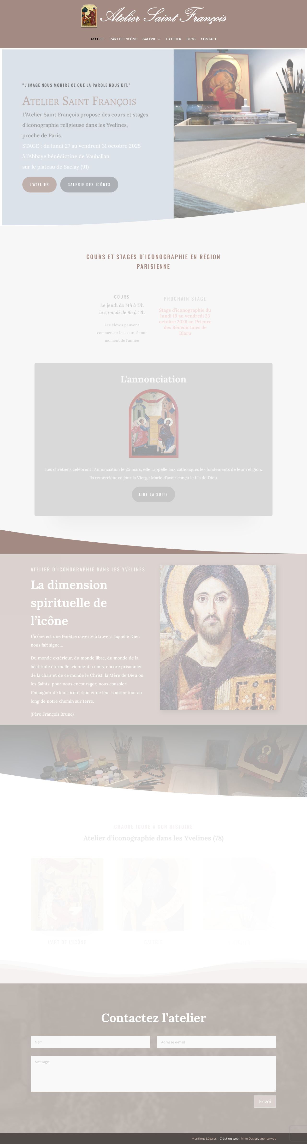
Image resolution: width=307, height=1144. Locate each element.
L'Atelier (41, 183)
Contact (209, 39)
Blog (191, 39)
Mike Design (249, 1138)
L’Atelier (173, 39)
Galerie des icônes (90, 183)
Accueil (97, 39)
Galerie (149, 39)
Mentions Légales (204, 1138)
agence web (268, 1138)
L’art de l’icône (123, 39)
